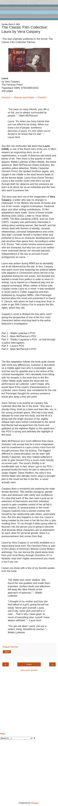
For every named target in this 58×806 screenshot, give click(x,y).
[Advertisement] (29, 702)
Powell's (42, 97)
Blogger (35, 803)
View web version (29, 670)
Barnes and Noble (24, 97)
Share (6, 652)
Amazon (6, 97)
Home (28, 664)
